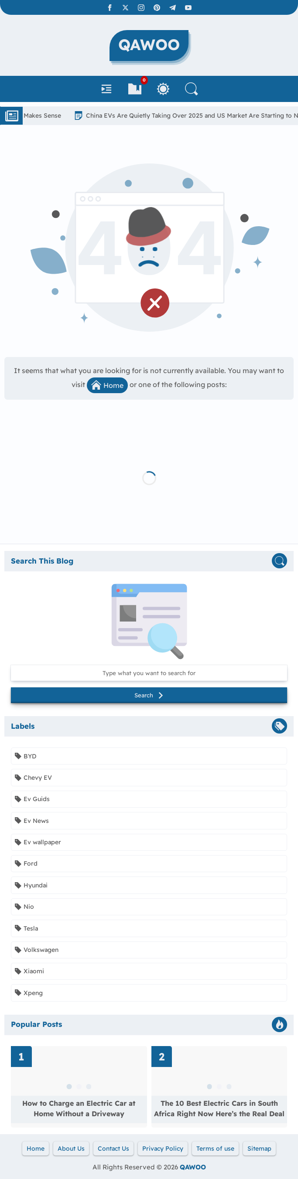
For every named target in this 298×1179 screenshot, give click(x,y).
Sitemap (259, 1148)
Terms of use (215, 1148)
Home (107, 385)
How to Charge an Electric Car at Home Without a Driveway (78, 1108)
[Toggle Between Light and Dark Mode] (163, 89)
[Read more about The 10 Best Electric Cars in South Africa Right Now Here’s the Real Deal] (219, 1087)
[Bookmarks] (135, 89)
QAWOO (193, 1167)
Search (149, 695)
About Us (71, 1148)
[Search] (191, 89)
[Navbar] (106, 89)
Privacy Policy (162, 1148)
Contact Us (113, 1148)
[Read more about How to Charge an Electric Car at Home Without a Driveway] (79, 1087)
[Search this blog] (149, 673)
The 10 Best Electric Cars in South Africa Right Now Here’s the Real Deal (219, 1108)
